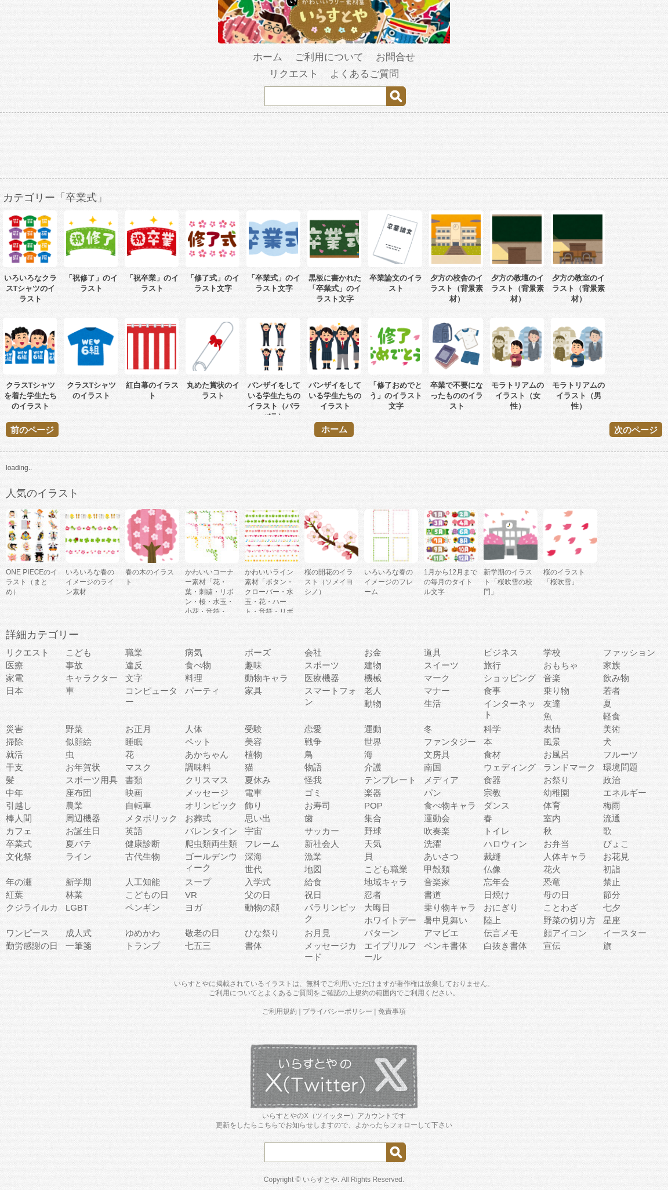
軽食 (611, 716)
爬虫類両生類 (211, 844)
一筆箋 (79, 946)
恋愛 (313, 729)
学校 (552, 652)
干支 (14, 767)
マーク (437, 678)
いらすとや (320, 1180)
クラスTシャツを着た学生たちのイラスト (30, 395)
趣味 (253, 665)
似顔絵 (79, 742)
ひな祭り (262, 933)
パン (432, 793)
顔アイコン (565, 933)
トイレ (497, 831)
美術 (611, 729)
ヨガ (193, 907)
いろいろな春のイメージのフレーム (388, 582)
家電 (14, 678)
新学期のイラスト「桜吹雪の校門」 (508, 582)
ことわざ (560, 907)
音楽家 (437, 882)
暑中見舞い (445, 920)
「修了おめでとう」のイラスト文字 (395, 395)
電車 (253, 793)
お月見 (317, 933)
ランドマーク (569, 767)
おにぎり (501, 907)
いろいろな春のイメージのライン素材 (90, 582)
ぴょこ (616, 844)
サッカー (321, 831)
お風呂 (556, 754)
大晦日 (377, 907)
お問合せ (395, 57)
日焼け (497, 895)
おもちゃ (560, 665)
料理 (193, 678)
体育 (552, 805)
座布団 (79, 793)
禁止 (611, 882)
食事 (492, 691)
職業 (134, 652)
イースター (625, 933)
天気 (373, 844)
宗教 (492, 793)
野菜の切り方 (569, 920)
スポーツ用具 (92, 780)
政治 (611, 780)
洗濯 (432, 844)
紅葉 (14, 895)
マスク (138, 767)
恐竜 (552, 882)
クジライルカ (32, 907)
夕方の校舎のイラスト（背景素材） (456, 288)
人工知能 (142, 882)
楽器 (373, 793)
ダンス (497, 805)
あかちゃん (206, 754)
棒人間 (19, 818)
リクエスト (293, 73)
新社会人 (321, 844)
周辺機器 (83, 818)
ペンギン (142, 907)
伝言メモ (501, 933)
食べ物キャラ (450, 805)
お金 (373, 652)
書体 (253, 946)
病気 (193, 652)
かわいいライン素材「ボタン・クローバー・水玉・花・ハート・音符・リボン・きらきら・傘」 (269, 601)
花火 (552, 869)
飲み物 (616, 678)
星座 (611, 920)
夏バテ (79, 844)
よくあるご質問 (364, 73)
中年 (14, 793)
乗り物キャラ (450, 907)
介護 (373, 767)
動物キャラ (266, 678)
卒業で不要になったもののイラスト (456, 395)
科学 (492, 729)
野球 (373, 831)
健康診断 (142, 844)
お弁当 (556, 844)
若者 (611, 691)
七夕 (611, 907)
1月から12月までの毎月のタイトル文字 (450, 582)
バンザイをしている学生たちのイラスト (334, 395)
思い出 (258, 818)
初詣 (611, 869)
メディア (441, 780)
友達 (552, 703)
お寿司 (317, 805)
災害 (14, 729)
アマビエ (441, 933)
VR (191, 895)
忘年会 (497, 882)
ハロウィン (505, 844)
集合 (373, 818)
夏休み (258, 780)
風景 (552, 742)
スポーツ (321, 665)
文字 (134, 678)
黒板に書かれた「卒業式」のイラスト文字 (334, 288)
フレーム (262, 844)
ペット (198, 742)
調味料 (198, 767)
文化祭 (19, 856)
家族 (611, 665)
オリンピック (211, 805)
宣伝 (552, 946)
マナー (437, 691)
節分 (611, 895)
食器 (492, 780)
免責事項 (392, 1011)
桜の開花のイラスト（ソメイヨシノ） (328, 582)
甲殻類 (437, 869)
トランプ (142, 946)
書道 (432, 895)
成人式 (79, 933)
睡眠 (134, 742)
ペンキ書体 (445, 946)
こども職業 (386, 869)
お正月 (138, 729)
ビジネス (501, 652)
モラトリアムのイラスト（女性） (517, 395)
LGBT (77, 907)
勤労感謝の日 (32, 946)
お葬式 (198, 818)
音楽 (552, 678)
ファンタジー (450, 742)
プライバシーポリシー (337, 1011)
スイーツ (441, 665)
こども (79, 652)
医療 (14, 665)
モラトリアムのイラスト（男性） (578, 395)
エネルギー (625, 793)
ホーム (267, 57)
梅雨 (611, 805)
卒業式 (19, 844)
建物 (373, 665)
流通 (611, 818)
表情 (552, 729)
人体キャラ (565, 856)
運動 (373, 729)
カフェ (19, 831)
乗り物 (556, 691)
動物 (373, 703)
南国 (432, 767)
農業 (74, 805)
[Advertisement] (334, 148)
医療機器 (321, 678)
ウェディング (510, 767)
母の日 (556, 895)
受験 (253, 729)
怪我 (313, 780)
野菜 (74, 729)
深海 (253, 856)
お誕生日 (83, 831)
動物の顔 (262, 907)
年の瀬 (19, 882)
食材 (492, 754)
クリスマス (206, 780)
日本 (14, 691)
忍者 (373, 895)
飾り (253, 805)
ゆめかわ (142, 933)
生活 (432, 703)
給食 (313, 882)
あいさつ (441, 856)
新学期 (79, 882)
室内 (552, 818)
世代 (253, 869)
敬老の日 (202, 933)
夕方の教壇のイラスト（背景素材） (517, 288)
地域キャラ (386, 882)
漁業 (313, 856)
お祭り (556, 780)
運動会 (437, 818)
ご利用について (329, 57)
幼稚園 (556, 793)
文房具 (437, 754)
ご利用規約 (279, 1011)
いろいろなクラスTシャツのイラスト (30, 288)
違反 (134, 665)
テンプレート (390, 780)
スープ (198, 882)
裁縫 (492, 856)
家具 (253, 691)
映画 (134, 793)
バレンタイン (211, 831)
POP (373, 805)
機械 (373, 678)
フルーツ (620, 754)
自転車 (138, 805)
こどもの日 (147, 895)
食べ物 (198, 665)
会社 (313, 652)
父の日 (258, 895)
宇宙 (253, 831)
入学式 (258, 882)
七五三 (198, 946)
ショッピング (510, 678)
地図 (313, 869)
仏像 (492, 869)
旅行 (492, 665)
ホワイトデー (390, 920)
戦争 (313, 742)
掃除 (14, 742)
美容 (253, 742)
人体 (193, 729)
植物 (253, 754)
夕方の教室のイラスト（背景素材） (578, 288)
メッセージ (206, 793)
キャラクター (92, 678)
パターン (381, 933)
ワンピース (27, 933)
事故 (74, 665)
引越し (19, 805)
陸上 (492, 920)
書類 (134, 780)
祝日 (313, 895)
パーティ (202, 691)
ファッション (629, 652)
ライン (79, 856)
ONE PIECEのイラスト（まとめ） (31, 582)
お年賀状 (83, 767)
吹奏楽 (437, 831)
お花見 (616, 856)
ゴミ (313, 793)
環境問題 (620, 767)
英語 (134, 831)
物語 (313, 767)
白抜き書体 (505, 946)
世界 (373, 742)
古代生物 (142, 856)
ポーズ (258, 652)
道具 (432, 652)
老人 (373, 691)
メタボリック (151, 818)
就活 (14, 754)
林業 (74, 895)
